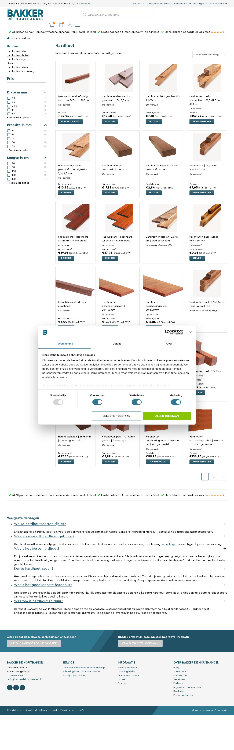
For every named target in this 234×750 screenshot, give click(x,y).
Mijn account (217, 3)
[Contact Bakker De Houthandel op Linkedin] (22, 681)
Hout (15, 32)
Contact (122, 677)
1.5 (13, 108)
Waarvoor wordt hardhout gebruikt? (44, 530)
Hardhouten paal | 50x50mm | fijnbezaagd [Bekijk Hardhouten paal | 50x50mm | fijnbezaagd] (206, 367)
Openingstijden (127, 665)
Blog (176, 661)
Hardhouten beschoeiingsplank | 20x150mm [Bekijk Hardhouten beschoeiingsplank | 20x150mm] (113, 300)
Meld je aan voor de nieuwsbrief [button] (34, 637)
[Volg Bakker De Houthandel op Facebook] (10, 681)
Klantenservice (179, 3)
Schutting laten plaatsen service (81, 665)
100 (14, 165)
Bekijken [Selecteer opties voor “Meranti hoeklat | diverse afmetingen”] (66, 321)
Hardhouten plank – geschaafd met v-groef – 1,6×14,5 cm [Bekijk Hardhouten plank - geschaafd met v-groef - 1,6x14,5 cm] (72, 163)
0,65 (14, 100)
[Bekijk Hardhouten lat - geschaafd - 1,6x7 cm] (163, 72)
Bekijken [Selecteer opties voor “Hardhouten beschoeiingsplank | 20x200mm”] (154, 321)
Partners (178, 677)
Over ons (136, 3)
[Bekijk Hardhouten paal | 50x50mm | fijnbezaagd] (207, 347)
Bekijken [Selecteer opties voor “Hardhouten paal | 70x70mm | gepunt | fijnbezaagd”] (110, 456)
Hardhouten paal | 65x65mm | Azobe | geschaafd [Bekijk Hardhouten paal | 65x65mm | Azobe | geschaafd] (75, 432)
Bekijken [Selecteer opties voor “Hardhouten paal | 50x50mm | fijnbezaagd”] (197, 386)
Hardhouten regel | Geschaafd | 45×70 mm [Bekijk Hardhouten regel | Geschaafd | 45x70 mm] (115, 161)
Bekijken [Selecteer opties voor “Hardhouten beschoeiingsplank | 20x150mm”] (110, 321)
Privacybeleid (221, 704)
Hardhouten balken (17, 61)
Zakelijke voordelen (158, 3)
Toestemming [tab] (64, 343)
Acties (121, 673)
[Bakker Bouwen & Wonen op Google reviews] (218, 26)
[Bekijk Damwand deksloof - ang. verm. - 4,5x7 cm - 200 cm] (75, 72)
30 (13, 136)
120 (14, 169)
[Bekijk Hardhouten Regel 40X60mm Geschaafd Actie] (163, 141)
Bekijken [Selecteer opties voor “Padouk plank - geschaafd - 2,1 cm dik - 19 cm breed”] (110, 252)
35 (13, 140)
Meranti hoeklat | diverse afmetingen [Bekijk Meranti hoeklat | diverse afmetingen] (72, 298)
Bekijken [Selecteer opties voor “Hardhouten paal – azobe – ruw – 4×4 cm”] (197, 252)
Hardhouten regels (17, 53)
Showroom (179, 665)
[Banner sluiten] (190, 332)
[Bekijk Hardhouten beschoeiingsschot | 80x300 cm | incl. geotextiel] (207, 412)
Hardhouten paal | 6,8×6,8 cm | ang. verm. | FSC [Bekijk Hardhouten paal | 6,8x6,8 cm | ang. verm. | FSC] (206, 298)
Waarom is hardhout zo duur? (38, 595)
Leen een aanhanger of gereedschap (84, 661)
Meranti (11, 57)
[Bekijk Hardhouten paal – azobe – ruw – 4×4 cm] (207, 212)
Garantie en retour (128, 669)
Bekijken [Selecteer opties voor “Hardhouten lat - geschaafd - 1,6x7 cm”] (154, 115)
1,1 (13, 104)
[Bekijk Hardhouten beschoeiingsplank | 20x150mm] (119, 277)
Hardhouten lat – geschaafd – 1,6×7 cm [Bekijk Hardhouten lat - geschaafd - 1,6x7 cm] (163, 92)
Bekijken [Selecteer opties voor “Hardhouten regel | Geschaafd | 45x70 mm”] (110, 187)
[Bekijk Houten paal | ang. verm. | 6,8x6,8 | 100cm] (207, 141)
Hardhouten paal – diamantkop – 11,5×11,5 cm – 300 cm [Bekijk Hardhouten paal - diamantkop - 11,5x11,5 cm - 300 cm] (205, 94)
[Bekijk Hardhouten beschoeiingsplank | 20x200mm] (163, 277)
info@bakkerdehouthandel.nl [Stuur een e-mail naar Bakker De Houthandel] (24, 673)
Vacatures (179, 673)
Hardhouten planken (18, 49)
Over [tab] (169, 343)
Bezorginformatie (128, 661)
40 (13, 157)
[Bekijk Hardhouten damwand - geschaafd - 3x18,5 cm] (119, 72)
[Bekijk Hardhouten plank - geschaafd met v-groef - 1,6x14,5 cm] (75, 141)
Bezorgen (198, 3)
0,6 (14, 96)
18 (13, 128)
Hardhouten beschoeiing (20, 65)
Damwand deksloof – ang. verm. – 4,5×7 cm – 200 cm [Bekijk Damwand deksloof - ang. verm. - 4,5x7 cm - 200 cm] (74, 92)
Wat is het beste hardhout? (36, 542)
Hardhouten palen (17, 45)
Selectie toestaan (116, 416)
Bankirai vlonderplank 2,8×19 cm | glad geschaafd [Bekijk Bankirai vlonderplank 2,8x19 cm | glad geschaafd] (162, 232)
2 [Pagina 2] (214, 470)
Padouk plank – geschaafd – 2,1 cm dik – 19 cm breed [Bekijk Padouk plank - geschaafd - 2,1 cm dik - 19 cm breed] (118, 232)
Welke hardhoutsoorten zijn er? (40, 518)
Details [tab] (117, 343)
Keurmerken (180, 669)
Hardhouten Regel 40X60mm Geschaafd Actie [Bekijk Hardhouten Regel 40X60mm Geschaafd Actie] (162, 161)
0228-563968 (81, 3)
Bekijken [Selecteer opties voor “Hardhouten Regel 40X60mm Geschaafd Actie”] (154, 187)
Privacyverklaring (183, 689)
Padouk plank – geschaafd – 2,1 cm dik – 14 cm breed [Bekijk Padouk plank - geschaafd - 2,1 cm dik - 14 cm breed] (74, 232)
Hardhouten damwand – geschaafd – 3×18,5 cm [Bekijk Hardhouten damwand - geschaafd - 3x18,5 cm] (116, 92)
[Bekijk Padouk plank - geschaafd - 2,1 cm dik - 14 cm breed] (75, 212)
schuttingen (169, 538)
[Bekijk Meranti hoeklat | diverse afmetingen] (75, 277)
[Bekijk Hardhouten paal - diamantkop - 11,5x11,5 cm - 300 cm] (207, 72)
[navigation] (224, 14)
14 (13, 125)
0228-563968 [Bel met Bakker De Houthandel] (15, 669)
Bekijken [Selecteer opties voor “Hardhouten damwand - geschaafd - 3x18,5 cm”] (110, 115)
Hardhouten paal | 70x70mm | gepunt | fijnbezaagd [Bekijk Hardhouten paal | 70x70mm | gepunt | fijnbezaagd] (119, 432)
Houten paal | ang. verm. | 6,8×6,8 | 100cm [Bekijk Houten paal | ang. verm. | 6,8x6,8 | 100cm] (204, 161)
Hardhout (13, 40)
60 (13, 161)
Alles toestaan (167, 416)
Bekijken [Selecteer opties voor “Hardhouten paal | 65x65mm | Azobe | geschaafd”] (66, 456)
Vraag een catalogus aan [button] (140, 637)
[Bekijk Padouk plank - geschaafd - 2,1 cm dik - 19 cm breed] (119, 212)
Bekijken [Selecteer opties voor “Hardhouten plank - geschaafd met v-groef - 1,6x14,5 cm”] (66, 187)
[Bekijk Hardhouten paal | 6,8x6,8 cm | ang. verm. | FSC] (207, 277)
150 (14, 173)
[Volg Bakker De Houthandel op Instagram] (16, 681)
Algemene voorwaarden (187, 681)
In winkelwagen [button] (70, 115)
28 (13, 132)
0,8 (14, 92)
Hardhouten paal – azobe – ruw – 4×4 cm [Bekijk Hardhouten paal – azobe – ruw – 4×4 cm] (204, 232)
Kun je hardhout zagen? (33, 562)
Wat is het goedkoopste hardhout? (43, 579)
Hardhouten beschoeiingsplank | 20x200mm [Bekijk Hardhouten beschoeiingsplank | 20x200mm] (157, 300)
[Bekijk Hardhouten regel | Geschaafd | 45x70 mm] (119, 141)
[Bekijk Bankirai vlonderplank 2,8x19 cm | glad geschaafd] (163, 212)
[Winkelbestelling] (209, 48)
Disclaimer (179, 685)
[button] (198, 14)
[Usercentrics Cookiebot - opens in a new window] (167, 332)
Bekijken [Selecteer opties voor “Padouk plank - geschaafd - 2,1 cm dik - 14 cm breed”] (66, 252)
